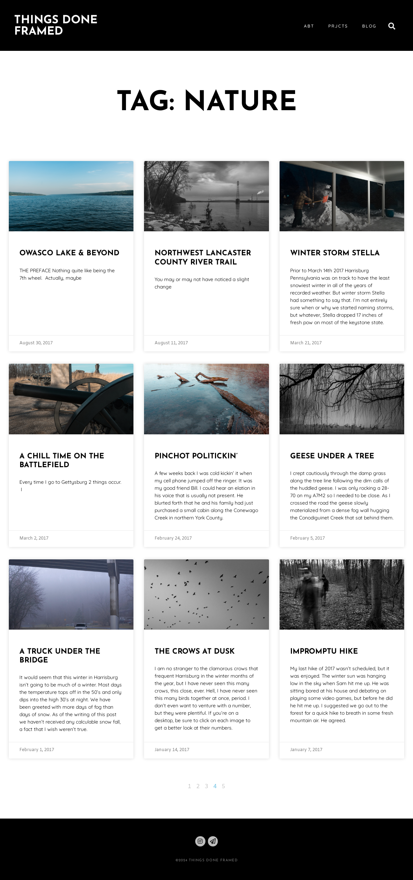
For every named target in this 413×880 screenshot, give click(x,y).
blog (369, 26)
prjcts (338, 26)
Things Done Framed (55, 26)
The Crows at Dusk (195, 651)
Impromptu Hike (324, 651)
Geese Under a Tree (332, 456)
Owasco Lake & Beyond (69, 253)
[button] (392, 26)
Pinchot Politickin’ (196, 456)
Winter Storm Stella (335, 253)
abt (309, 26)
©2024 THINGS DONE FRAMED (206, 860)
